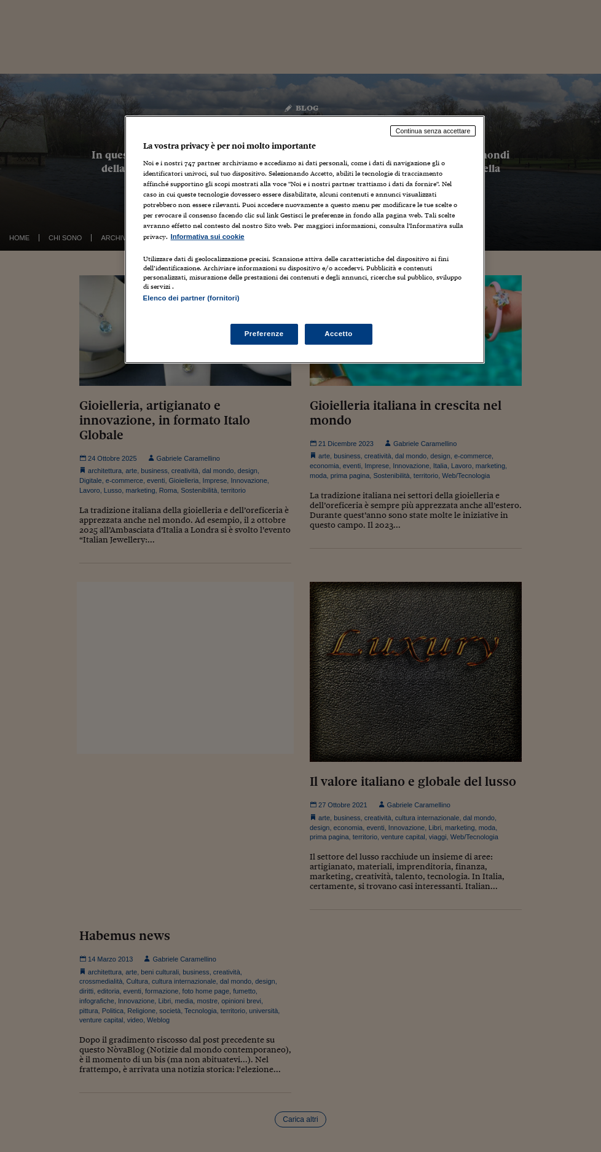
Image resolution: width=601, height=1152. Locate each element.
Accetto (338, 333)
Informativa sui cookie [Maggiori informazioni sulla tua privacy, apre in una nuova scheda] (208, 236)
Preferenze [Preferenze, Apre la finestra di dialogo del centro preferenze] (264, 333)
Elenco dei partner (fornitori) (191, 298)
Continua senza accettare (433, 131)
